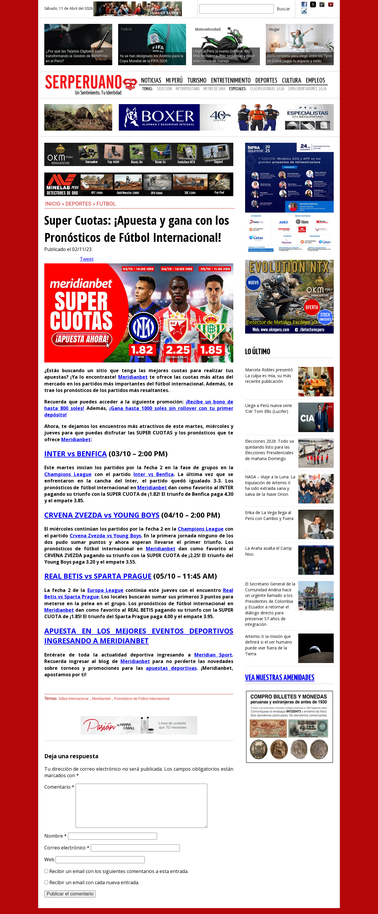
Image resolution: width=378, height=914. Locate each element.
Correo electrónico (66, 847)
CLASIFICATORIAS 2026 (267, 89)
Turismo (196, 80)
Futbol (106, 204)
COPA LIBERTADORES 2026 (307, 89)
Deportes (266, 80)
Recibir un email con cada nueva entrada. (94, 882)
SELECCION (164, 89)
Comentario (59, 787)
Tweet (87, 259)
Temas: (147, 89)
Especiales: (238, 89)
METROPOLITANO (188, 89)
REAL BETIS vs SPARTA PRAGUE (97, 576)
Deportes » (81, 204)
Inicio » (54, 204)
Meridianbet (101, 699)
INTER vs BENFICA (75, 453)
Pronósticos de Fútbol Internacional (142, 699)
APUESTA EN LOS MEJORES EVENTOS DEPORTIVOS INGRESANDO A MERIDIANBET (138, 636)
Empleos (315, 80)
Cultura (291, 80)
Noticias (151, 80)
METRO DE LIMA (214, 89)
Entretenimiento (231, 80)
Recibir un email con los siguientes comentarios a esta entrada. (118, 871)
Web (49, 859)
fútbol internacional (74, 699)
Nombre (55, 836)
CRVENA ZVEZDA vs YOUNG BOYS (101, 515)
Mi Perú (174, 80)
